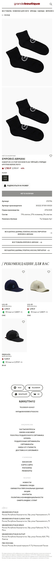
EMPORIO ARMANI (13, 159)
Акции (27, 491)
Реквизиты (27, 471)
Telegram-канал (27, 407)
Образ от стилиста (27, 447)
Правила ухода (27, 485)
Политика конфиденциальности (27, 497)
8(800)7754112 (27, 401)
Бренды (33, 11)
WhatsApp (21, 394)
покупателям (27, 424)
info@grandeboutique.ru (27, 412)
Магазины (27, 468)
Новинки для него (21, 11)
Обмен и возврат (27, 432)
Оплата (27, 438)
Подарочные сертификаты (27, 441)
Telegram (34, 387)
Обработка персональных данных (27, 488)
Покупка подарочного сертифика (27, 435)
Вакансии (27, 462)
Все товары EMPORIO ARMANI (27, 242)
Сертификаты (27, 444)
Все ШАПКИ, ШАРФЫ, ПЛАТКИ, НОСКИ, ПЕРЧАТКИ (27, 250)
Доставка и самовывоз (27, 450)
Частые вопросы (27, 429)
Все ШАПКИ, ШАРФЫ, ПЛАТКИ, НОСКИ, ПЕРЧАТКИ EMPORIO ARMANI (28, 233)
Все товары (7, 11)
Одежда (41, 11)
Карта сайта (27, 465)
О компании (27, 457)
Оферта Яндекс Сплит (27, 500)
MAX (17, 387)
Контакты (27, 494)
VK (36, 394)
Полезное (27, 478)
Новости (27, 482)
